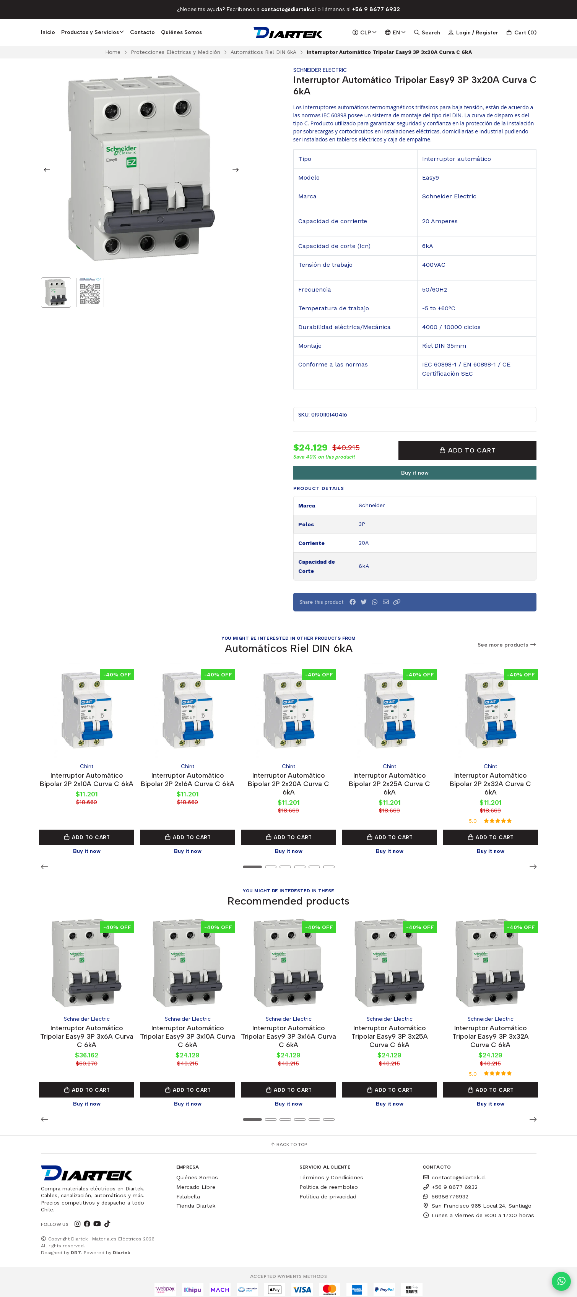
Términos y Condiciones (331, 1170)
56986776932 (445, 1189)
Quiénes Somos (181, 32)
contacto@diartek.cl (454, 1170)
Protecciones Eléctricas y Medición (175, 52)
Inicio (48, 32)
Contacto (142, 32)
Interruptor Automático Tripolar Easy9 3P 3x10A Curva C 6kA (187, 1029)
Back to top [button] (288, 1137)
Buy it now (415, 472)
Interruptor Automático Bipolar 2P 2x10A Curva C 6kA (87, 780)
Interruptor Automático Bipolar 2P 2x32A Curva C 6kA (490, 780)
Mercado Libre (195, 1180)
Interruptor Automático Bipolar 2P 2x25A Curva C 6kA (389, 780)
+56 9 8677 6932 (450, 1180)
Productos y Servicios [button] (92, 32)
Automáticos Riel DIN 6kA (263, 52)
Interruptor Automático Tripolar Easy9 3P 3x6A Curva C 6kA (86, 1029)
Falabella (188, 1189)
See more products (507, 645)
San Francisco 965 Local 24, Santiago (477, 1199)
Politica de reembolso (328, 1180)
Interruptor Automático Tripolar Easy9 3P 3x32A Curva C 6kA (490, 1029)
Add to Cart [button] (86, 834)
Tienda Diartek (196, 1199)
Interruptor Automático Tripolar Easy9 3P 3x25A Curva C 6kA (389, 1029)
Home (112, 52)
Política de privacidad (327, 1189)
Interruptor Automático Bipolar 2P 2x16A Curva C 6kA (188, 780)
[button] (397, 602)
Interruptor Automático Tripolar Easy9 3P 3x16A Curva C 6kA (288, 1029)
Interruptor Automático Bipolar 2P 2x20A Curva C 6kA (288, 780)
